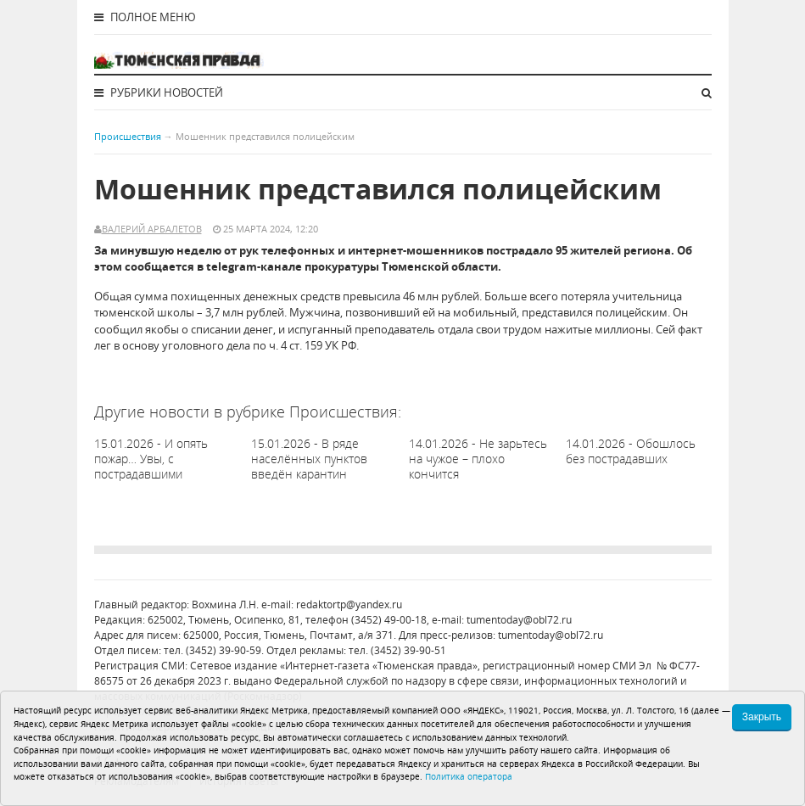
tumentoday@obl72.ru (519, 620)
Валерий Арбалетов (152, 228)
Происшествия (127, 136)
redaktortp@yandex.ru (349, 604)
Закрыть (761, 717)
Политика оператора (468, 776)
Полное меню (145, 17)
